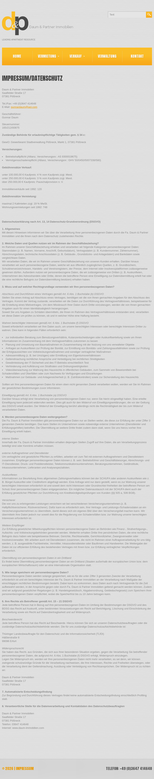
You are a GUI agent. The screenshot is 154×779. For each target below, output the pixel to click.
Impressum (25, 768)
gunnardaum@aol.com (24, 106)
